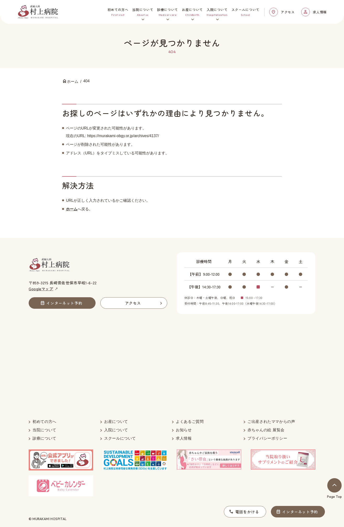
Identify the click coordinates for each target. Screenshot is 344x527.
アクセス (288, 12)
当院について (44, 430)
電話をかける (247, 512)
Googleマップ (41, 289)
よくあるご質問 (190, 422)
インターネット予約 (300, 512)
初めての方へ (44, 422)
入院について (116, 430)
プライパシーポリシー (267, 438)
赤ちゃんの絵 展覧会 (266, 430)
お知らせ (184, 430)
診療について (44, 438)
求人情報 (320, 12)
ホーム (71, 209)
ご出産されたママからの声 (271, 422)
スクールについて (120, 438)
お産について (116, 422)
